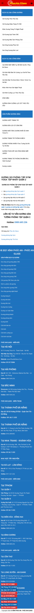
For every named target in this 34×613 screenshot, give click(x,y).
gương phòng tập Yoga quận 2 (15, 194)
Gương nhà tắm (5, 299)
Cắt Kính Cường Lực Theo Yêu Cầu (13, 93)
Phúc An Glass (14, 231)
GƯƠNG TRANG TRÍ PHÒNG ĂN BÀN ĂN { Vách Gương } (15, 160)
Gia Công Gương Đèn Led (10, 50)
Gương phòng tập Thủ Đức (9, 239)
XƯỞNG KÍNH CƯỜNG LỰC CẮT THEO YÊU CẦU (15, 104)
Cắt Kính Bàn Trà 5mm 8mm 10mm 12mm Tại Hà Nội (16, 81)
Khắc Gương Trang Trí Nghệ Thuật (12, 29)
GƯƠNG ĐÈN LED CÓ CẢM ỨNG (12, 125)
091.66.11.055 (10, 452)
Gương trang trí (5, 296)
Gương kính (4, 322)
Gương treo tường (6, 307)
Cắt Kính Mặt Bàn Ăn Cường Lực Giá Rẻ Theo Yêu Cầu (16, 74)
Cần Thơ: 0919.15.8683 (8, 607)
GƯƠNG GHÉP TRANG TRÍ (10, 120)
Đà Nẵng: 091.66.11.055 (8, 599)
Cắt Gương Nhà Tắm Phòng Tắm (12, 40)
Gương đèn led (5, 303)
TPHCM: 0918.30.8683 (8, 593)
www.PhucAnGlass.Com (14, 359)
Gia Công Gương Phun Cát (10, 45)
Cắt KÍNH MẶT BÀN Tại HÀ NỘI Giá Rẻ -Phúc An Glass (16, 66)
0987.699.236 (10, 378)
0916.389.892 (10, 434)
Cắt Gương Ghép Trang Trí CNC (12, 24)
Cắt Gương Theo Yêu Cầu (10, 19)
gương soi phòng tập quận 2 (15, 207)
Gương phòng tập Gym (8, 235)
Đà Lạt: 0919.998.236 (8, 596)
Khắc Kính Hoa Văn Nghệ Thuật (12, 87)
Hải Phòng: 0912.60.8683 (9, 587)
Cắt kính (3, 329)
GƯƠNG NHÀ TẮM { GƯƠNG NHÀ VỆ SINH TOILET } (15, 132)
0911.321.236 (10, 474)
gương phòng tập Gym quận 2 (15, 191)
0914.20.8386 (10, 581)
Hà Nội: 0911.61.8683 (8, 584)
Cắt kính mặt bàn (6, 336)
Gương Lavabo (7, 166)
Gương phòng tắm (6, 318)
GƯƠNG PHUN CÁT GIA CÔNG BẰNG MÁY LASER (15, 152)
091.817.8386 (10, 362)
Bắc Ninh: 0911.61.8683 (8, 590)
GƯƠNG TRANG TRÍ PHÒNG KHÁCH (13, 138)
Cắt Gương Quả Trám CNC (10, 34)
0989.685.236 (10, 528)
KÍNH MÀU (5, 98)
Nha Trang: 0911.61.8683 (9, 605)
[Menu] (2, 3)
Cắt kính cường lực (7, 333)
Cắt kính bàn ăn (6, 325)
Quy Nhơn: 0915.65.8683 (9, 602)
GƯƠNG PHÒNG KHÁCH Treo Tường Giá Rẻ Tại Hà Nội (15, 145)
